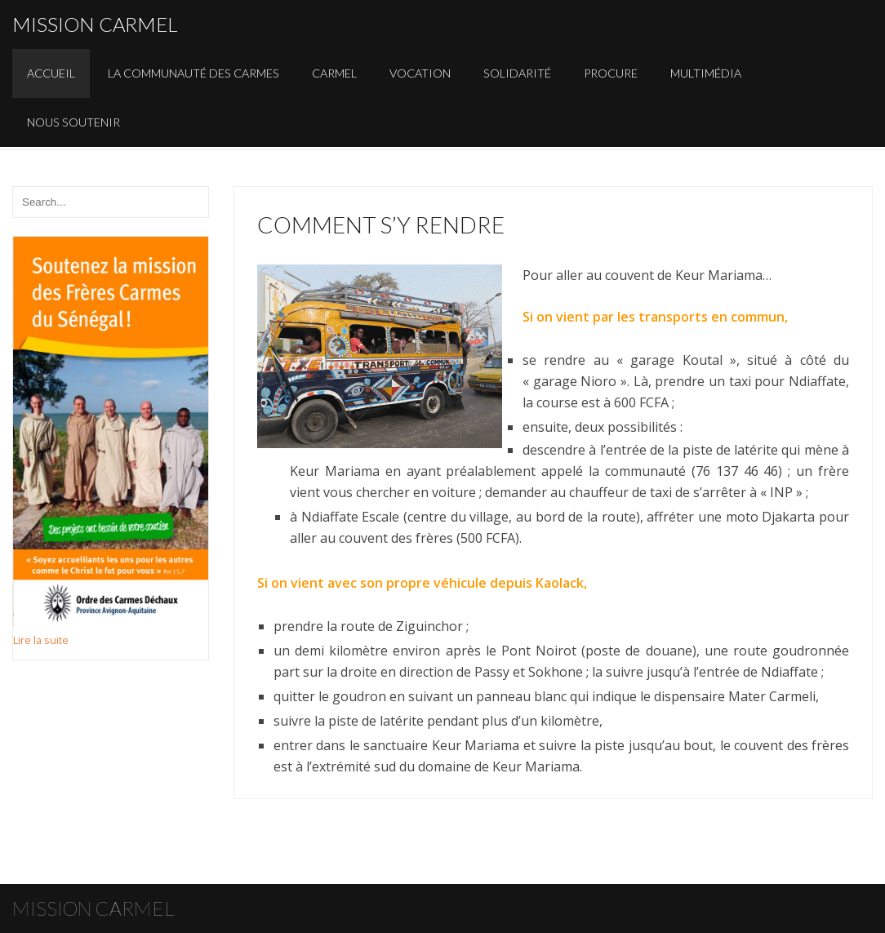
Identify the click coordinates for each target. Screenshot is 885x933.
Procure (611, 73)
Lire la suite (41, 640)
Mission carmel (95, 24)
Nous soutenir (73, 122)
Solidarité (517, 73)
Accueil (51, 73)
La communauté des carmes (193, 73)
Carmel (334, 73)
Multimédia (705, 73)
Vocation (420, 73)
